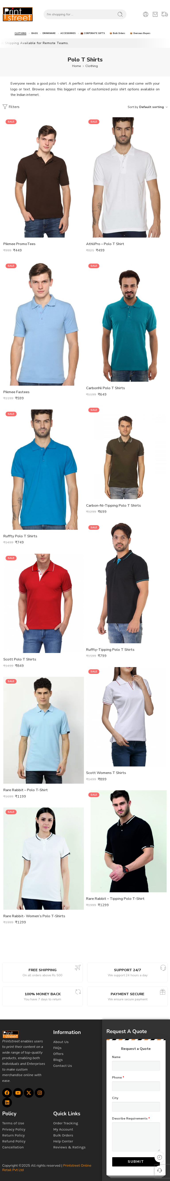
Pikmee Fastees (16, 391)
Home (76, 66)
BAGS (34, 33)
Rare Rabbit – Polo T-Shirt (25, 789)
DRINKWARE (49, 33)
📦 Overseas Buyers (140, 33)
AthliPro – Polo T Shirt (105, 243)
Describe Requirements (131, 1118)
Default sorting (151, 107)
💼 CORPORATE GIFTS (93, 33)
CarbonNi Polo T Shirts (105, 388)
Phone (118, 1077)
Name (116, 1057)
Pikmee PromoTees (19, 243)
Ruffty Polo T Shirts (20, 536)
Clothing (91, 66)
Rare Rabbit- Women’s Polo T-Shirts (34, 916)
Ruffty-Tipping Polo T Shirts (110, 649)
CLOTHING (20, 33)
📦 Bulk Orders (117, 33)
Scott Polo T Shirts (19, 659)
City (115, 1098)
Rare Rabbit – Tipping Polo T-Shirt (115, 898)
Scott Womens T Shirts (106, 772)
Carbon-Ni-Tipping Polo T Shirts (113, 505)
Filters (10, 107)
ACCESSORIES (67, 33)
